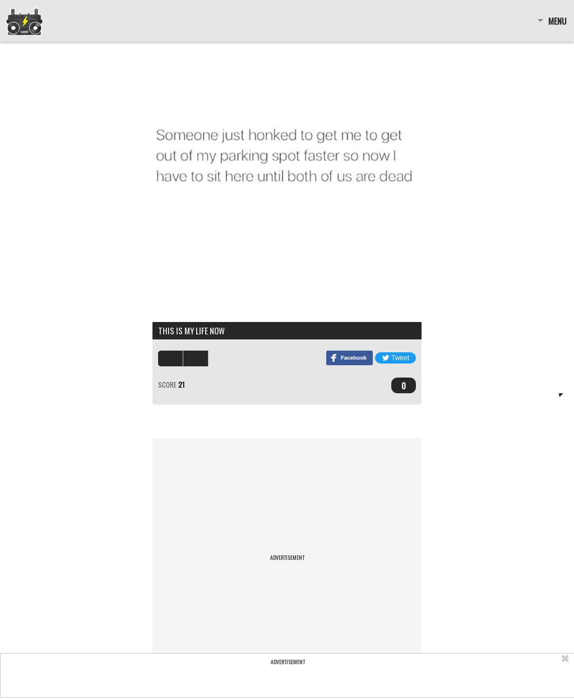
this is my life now (191, 330)
